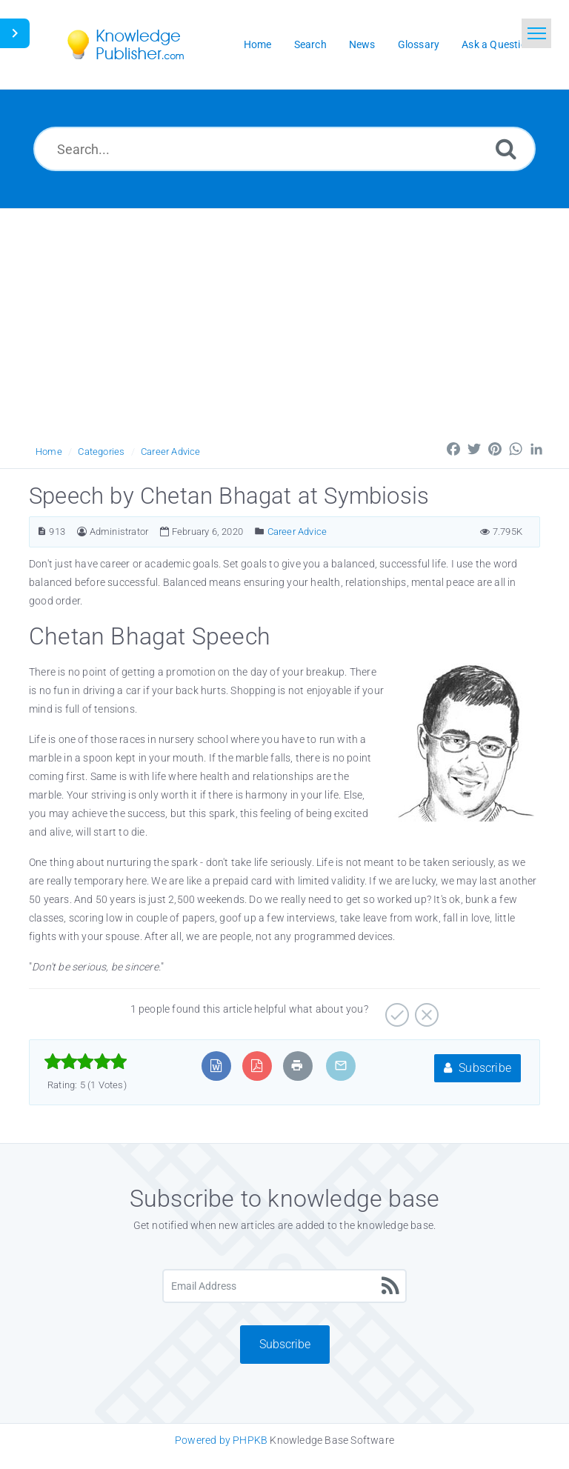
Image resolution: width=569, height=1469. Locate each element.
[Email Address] (284, 1286)
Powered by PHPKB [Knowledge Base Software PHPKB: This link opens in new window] (221, 1440)
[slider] (85, 1061)
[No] (425, 1009)
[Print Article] (297, 1065)
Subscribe (477, 1068)
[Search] (506, 148)
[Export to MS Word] (216, 1065)
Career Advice (171, 451)
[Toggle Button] (15, 33)
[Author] (82, 531)
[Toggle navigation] (536, 33)
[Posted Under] (259, 531)
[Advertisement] (284, 320)
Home (49, 451)
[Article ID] (42, 531)
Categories (101, 451)
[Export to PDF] (256, 1065)
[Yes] (395, 1009)
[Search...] (284, 149)
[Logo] (136, 44)
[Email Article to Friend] (340, 1065)
